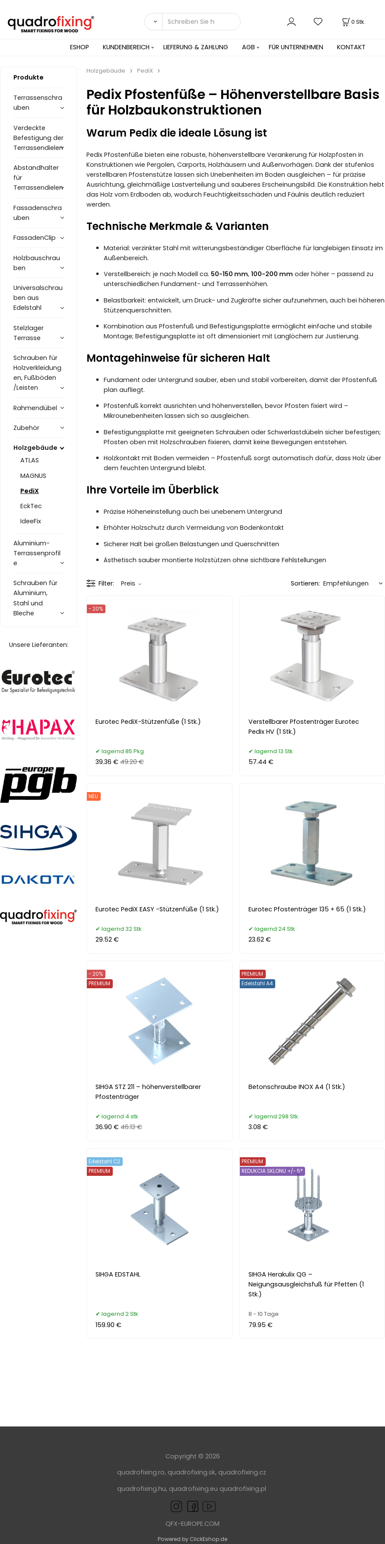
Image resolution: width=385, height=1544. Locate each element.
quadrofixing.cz (242, 1472)
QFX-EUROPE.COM (192, 1523)
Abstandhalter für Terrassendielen (38, 177)
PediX (29, 491)
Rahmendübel (35, 408)
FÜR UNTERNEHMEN (296, 47)
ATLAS (29, 460)
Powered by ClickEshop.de (192, 1539)
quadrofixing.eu (193, 1488)
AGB (248, 47)
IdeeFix (30, 521)
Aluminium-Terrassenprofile (36, 553)
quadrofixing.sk (191, 1472)
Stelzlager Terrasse (28, 333)
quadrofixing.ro (141, 1472)
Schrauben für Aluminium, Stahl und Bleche (35, 598)
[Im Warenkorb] (353, 22)
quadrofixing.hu (141, 1488)
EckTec (31, 506)
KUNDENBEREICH (126, 47)
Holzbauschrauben (36, 263)
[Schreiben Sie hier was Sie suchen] (201, 21)
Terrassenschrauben (37, 102)
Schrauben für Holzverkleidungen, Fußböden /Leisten (37, 372)
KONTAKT (351, 47)
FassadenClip (34, 237)
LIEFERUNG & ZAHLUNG (195, 47)
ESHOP (79, 47)
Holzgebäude (35, 447)
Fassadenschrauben (37, 213)
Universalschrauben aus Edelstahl (38, 297)
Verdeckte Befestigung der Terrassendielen (38, 138)
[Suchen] (153, 21)
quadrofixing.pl (243, 1488)
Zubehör (26, 427)
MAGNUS (33, 475)
